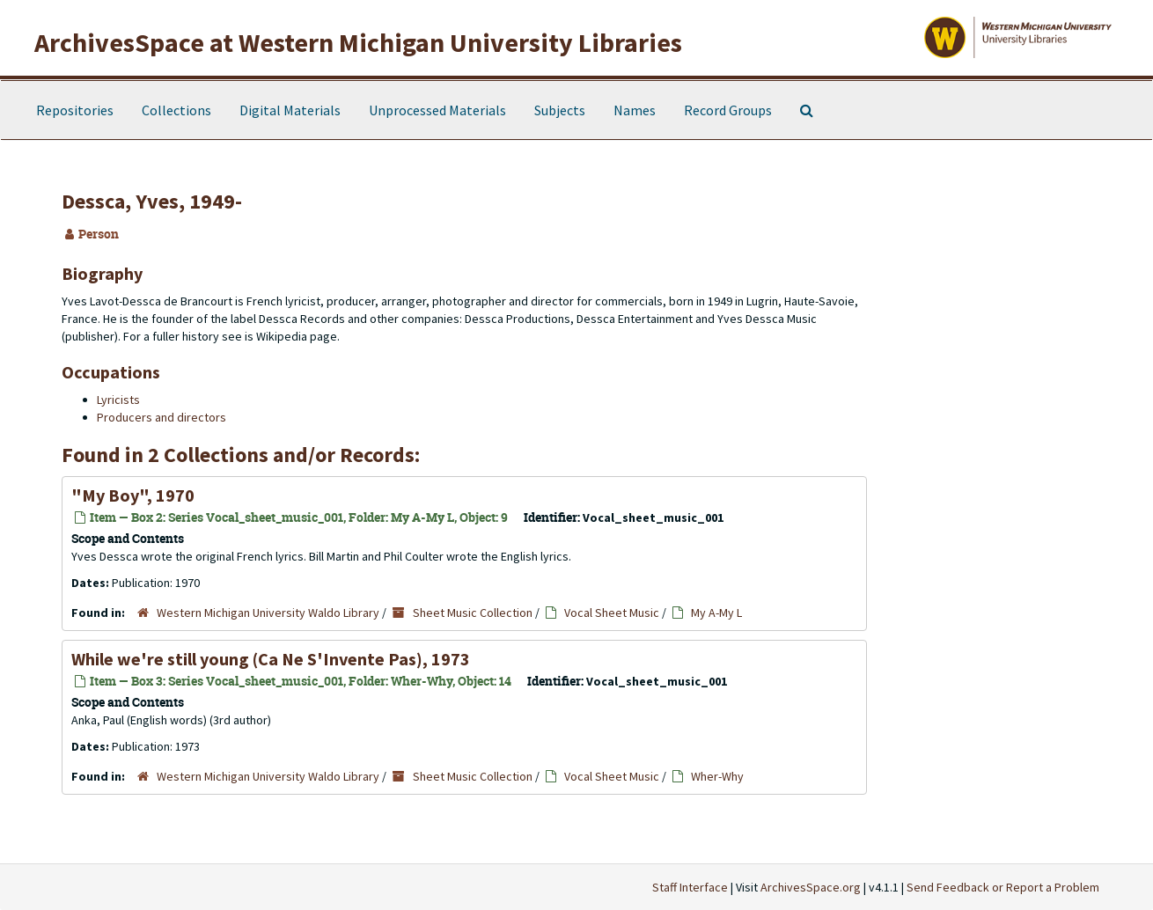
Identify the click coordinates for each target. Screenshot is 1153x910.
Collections (176, 110)
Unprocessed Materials (437, 110)
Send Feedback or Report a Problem (1003, 887)
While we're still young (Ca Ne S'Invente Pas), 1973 (270, 659)
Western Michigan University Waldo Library (268, 612)
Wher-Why (717, 776)
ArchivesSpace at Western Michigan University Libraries (358, 42)
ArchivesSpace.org (810, 887)
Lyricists (118, 399)
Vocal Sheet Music (611, 612)
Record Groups (728, 110)
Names (634, 110)
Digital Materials (290, 110)
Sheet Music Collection (472, 612)
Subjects (559, 110)
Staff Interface (690, 887)
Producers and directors (161, 417)
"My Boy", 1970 (133, 495)
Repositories (75, 110)
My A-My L (716, 612)
